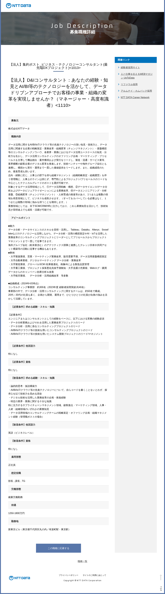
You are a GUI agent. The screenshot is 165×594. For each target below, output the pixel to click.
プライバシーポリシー (68, 575)
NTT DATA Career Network (135, 97)
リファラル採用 (129, 84)
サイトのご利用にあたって (94, 575)
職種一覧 (82, 561)
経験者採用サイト (130, 67)
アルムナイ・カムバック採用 (136, 91)
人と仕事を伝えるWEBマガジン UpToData (137, 76)
